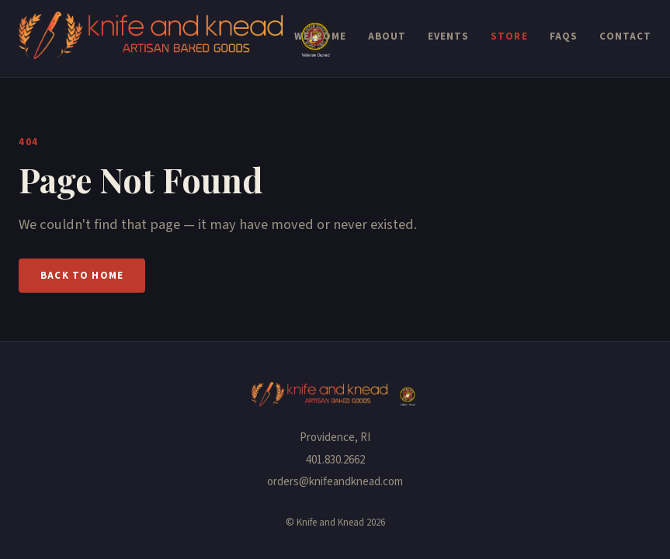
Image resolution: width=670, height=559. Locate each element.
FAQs (564, 36)
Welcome (320, 36)
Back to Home (81, 276)
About (387, 36)
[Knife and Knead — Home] (156, 39)
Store (509, 36)
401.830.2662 (335, 460)
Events (448, 36)
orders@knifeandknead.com (335, 482)
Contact (625, 36)
